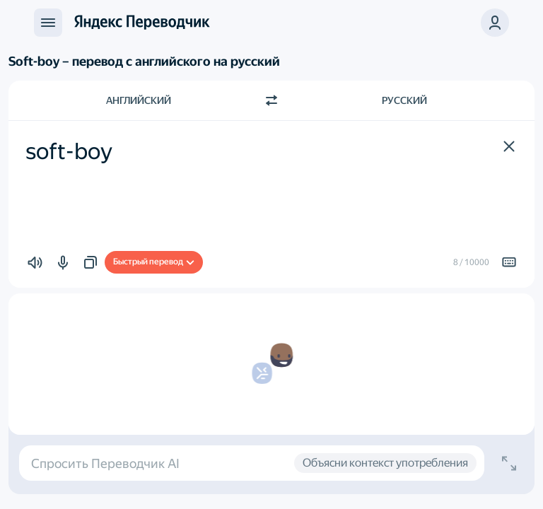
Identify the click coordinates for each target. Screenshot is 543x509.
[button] (495, 22)
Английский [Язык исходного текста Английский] (138, 100)
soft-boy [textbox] (68, 151)
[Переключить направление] (271, 100)
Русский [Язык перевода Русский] (404, 100)
